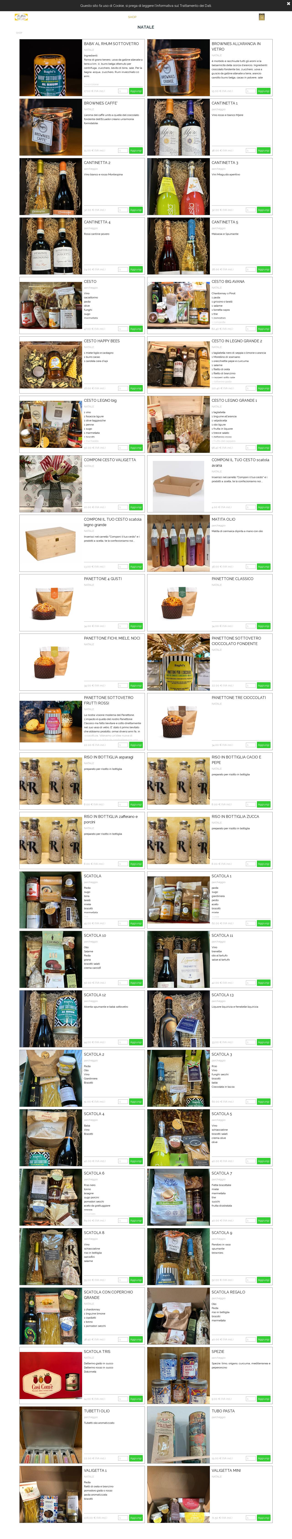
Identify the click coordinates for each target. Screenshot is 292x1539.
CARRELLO (202, 17)
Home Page (109, 17)
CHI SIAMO (155, 17)
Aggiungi (136, 91)
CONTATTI (178, 17)
